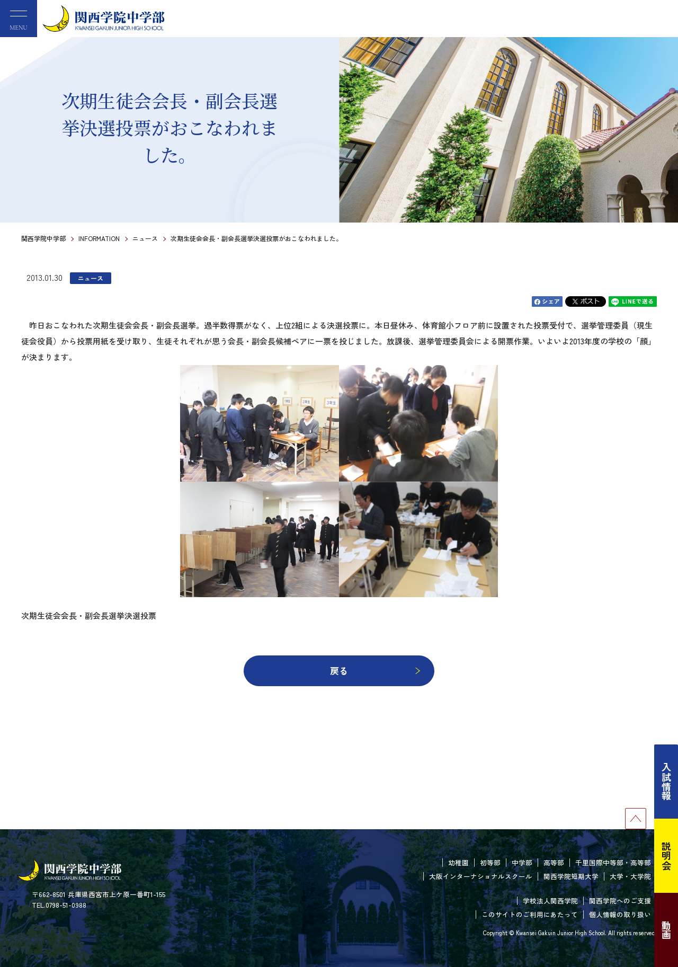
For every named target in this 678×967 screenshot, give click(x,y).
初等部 (490, 862)
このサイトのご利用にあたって (529, 914)
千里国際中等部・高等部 (613, 862)
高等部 (553, 862)
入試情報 (666, 781)
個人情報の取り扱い (620, 914)
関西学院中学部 (43, 238)
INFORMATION (99, 238)
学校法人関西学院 (550, 900)
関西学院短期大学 (571, 876)
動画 (666, 929)
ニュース (145, 238)
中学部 (522, 862)
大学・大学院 (630, 876)
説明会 (666, 855)
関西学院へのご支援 (620, 900)
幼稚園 (458, 862)
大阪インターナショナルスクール (480, 876)
